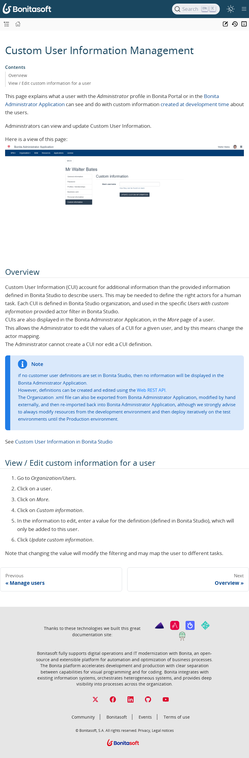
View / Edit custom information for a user (49, 83)
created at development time (195, 104)
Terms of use (177, 717)
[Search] (196, 9)
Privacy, (144, 730)
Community (83, 717)
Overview (17, 75)
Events (145, 717)
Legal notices (163, 730)
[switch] (230, 8)
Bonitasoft (116, 717)
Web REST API (151, 390)
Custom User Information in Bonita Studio (63, 441)
